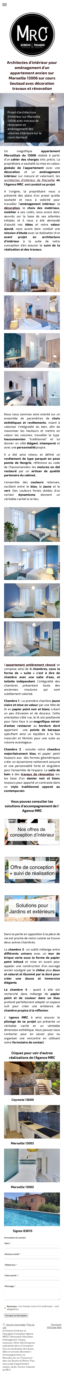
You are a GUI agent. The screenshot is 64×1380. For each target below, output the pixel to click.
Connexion (56, 1324)
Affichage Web (54, 1327)
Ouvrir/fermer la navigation (32, 4)
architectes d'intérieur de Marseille (29, 180)
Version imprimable (14, 1324)
